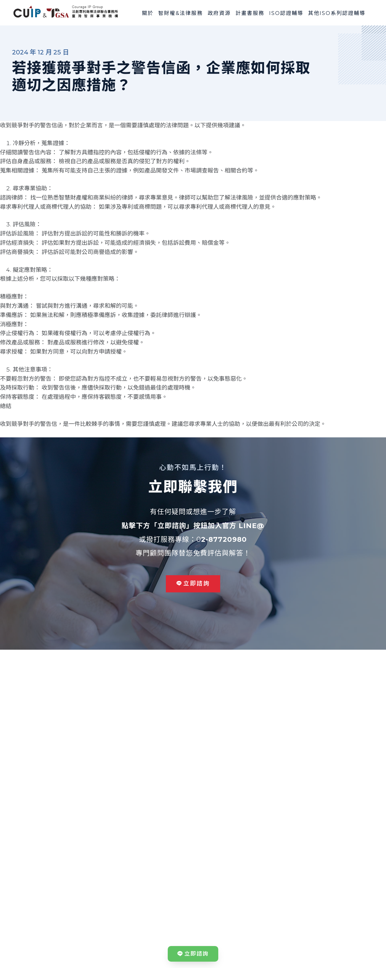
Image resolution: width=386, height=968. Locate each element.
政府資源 (219, 13)
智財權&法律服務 (180, 13)
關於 (147, 13)
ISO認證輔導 (286, 13)
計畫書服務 (249, 13)
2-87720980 (224, 539)
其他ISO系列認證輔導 (337, 13)
